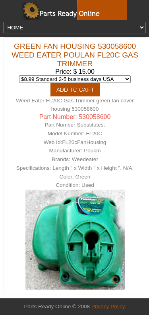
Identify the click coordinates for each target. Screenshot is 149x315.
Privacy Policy (108, 306)
